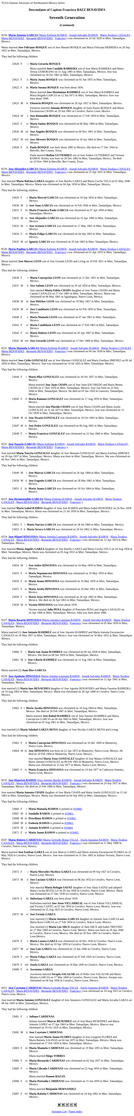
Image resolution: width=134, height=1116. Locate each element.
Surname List (59, 1111)
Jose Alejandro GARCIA (23, 168)
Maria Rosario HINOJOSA (24, 619)
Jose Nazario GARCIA (22, 444)
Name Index (75, 1111)
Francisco (60, 38)
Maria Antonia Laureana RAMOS (58, 536)
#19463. (68, 823)
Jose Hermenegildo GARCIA (25, 499)
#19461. (69, 813)
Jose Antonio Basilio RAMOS (55, 780)
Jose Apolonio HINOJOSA (24, 676)
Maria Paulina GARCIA (23, 249)
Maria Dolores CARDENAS (25, 839)
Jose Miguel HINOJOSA (23, 536)
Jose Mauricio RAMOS (22, 780)
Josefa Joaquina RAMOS (94, 839)
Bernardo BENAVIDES (39, 38)
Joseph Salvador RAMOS (83, 35)
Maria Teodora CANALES (115, 35)
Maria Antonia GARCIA (23, 35)
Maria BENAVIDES (12, 38)
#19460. (77, 808)
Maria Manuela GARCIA (23, 348)
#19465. (74, 832)
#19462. (71, 818)
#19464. (68, 827)
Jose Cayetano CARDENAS (25, 987)
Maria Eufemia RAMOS (53, 35)
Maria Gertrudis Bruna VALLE (60, 839)
